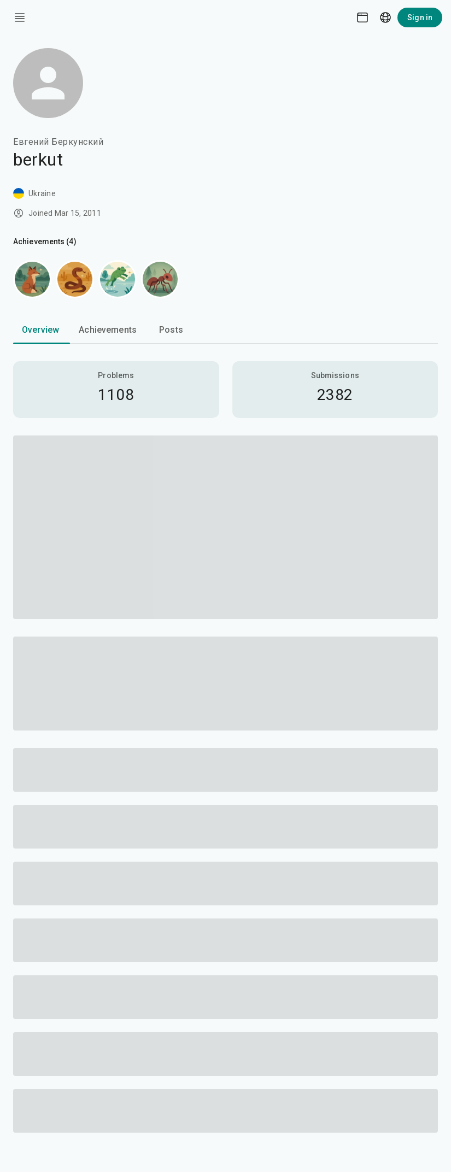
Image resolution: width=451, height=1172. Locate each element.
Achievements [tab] (108, 330)
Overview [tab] (40, 330)
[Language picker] (385, 17)
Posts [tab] (171, 330)
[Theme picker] (362, 17)
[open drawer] (20, 17)
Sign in (419, 17)
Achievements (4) (45, 241)
